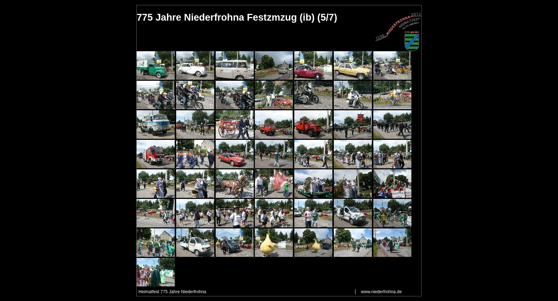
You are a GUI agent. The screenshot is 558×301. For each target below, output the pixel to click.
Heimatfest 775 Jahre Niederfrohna (172, 291)
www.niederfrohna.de (381, 291)
